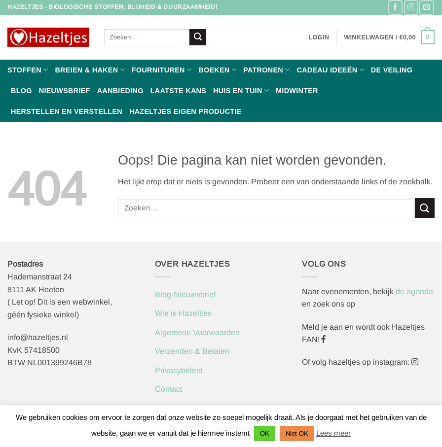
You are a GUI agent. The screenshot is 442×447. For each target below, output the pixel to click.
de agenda (414, 291)
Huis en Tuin (241, 90)
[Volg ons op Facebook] (395, 7)
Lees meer (333, 433)
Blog (21, 91)
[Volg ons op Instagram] (411, 7)
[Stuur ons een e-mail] (426, 7)
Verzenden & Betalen (192, 351)
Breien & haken (89, 69)
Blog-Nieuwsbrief (185, 294)
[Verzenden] (197, 37)
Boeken (217, 69)
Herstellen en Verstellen (66, 111)
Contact (168, 389)
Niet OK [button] (297, 433)
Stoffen (27, 69)
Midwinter (297, 91)
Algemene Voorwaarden (197, 332)
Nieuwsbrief (64, 91)
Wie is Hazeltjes (183, 313)
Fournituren (161, 69)
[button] (318, 37)
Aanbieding (120, 91)
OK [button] (264, 433)
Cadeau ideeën (330, 69)
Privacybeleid (179, 370)
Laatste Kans (178, 91)
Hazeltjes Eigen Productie (185, 111)
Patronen (266, 69)
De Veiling (391, 70)
